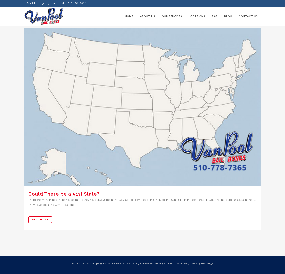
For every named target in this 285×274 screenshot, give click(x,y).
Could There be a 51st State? (64, 194)
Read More (40, 219)
